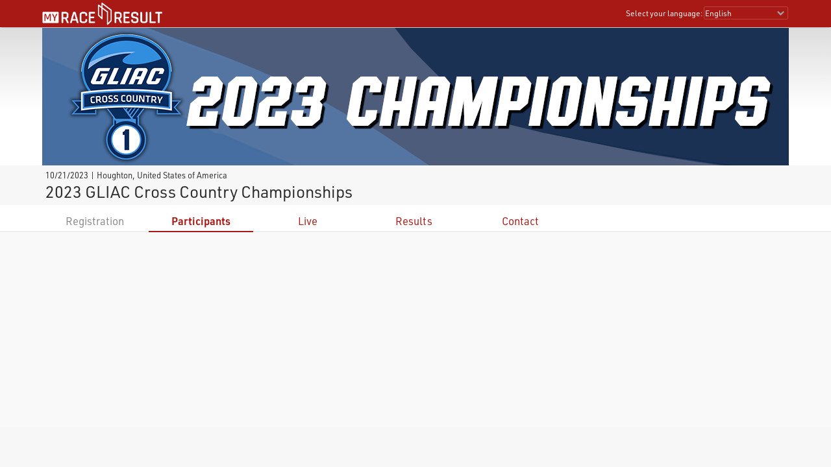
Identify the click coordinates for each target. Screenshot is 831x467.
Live (307, 221)
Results (413, 221)
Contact (520, 221)
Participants (200, 221)
